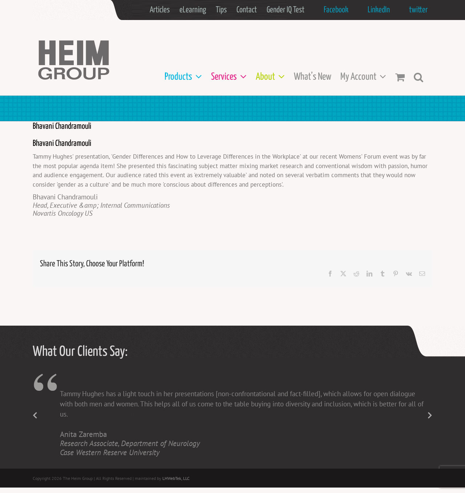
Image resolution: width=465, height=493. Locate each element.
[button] (418, 77)
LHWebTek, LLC (176, 478)
